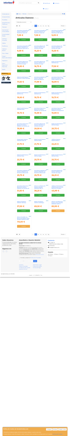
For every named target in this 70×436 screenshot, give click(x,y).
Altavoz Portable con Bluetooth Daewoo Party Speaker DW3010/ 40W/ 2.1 (23, 377)
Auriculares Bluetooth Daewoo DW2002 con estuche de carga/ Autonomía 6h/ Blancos (57, 72)
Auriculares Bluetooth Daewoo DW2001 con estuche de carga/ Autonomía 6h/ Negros (39, 72)
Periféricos (5, 46)
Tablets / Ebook (4, 49)
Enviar (35, 419)
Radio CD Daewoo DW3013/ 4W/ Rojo (21, 349)
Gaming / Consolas (4, 39)
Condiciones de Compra (24, 426)
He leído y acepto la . (30, 416)
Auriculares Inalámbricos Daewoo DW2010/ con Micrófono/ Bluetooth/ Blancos (23, 294)
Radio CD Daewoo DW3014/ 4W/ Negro (39, 349)
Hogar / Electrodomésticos (6, 57)
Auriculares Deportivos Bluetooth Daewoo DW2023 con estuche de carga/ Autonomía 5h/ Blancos (58, 184)
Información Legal (37, 423)
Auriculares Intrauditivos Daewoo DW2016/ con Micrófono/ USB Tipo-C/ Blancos (58, 44)
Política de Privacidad (40, 413)
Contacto (56, 3)
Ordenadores (5, 14)
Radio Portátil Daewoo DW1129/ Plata (22, 265)
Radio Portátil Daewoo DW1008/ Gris (40, 154)
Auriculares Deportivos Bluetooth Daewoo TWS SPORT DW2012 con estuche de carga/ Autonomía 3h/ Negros (57, 128)
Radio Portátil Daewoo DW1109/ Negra (57, 210)
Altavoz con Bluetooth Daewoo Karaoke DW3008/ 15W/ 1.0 (39, 321)
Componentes (6, 17)
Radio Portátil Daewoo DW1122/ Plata (57, 265)
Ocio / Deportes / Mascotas (5, 65)
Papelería (4, 60)
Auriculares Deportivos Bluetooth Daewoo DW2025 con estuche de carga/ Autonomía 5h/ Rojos (40, 184)
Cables (4, 43)
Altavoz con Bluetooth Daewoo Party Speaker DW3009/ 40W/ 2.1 (57, 349)
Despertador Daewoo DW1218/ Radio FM (22, 238)
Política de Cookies (57, 434)
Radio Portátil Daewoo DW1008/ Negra (57, 154)
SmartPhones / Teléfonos (6, 23)
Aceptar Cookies (62, 429)
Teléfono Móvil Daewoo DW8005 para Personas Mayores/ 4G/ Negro (57, 321)
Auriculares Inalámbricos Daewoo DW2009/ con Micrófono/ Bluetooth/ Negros (40, 294)
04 (43, 25)
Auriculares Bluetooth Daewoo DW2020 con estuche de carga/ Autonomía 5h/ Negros (22, 100)
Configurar (49, 429)
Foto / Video (5, 53)
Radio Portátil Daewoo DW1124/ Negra (40, 265)
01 (35, 25)
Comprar (23, 52)
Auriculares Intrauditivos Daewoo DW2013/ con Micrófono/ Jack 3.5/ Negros (23, 44)
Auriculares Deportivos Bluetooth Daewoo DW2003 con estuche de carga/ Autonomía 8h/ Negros (23, 323)
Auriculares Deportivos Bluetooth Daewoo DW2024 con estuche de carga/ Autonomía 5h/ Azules (23, 211)
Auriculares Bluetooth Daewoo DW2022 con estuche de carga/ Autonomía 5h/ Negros (57, 294)
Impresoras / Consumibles (5, 30)
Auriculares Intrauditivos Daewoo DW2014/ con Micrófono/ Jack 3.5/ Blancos (40, 44)
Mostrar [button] (63, 25)
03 (40, 25)
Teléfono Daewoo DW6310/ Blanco (56, 238)
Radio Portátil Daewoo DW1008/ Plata (22, 182)
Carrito (46, 8)
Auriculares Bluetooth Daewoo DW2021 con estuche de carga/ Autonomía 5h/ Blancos (40, 100)
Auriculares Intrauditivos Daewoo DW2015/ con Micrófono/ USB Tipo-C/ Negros (23, 72)
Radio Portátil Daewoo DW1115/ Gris (22, 154)
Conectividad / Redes (6, 35)
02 (38, 25)
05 (45, 25)
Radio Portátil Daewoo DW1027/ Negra (40, 238)
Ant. (33, 25)
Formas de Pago (37, 426)
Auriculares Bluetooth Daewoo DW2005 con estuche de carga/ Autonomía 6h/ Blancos (40, 211)
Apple (3, 69)
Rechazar (55, 429)
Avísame (58, 357)
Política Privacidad (23, 425)
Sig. (48, 25)
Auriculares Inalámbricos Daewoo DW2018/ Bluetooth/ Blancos (40, 127)
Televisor (4, 27)
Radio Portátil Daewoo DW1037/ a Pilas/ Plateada (23, 126)
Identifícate (46, 3)
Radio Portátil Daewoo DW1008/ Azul (57, 99)
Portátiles (4, 19)
